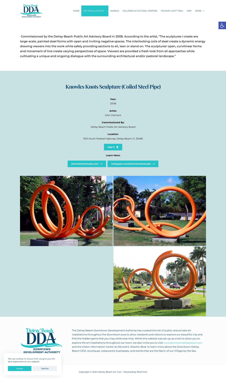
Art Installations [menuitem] (95, 11)
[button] (222, 25)
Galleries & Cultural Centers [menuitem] (140, 11)
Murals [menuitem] (114, 11)
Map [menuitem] (189, 11)
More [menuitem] (200, 11)
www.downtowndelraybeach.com (184, 342)
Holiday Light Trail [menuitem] (172, 11)
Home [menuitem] (76, 11)
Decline (28, 368)
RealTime (142, 371)
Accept (14, 368)
